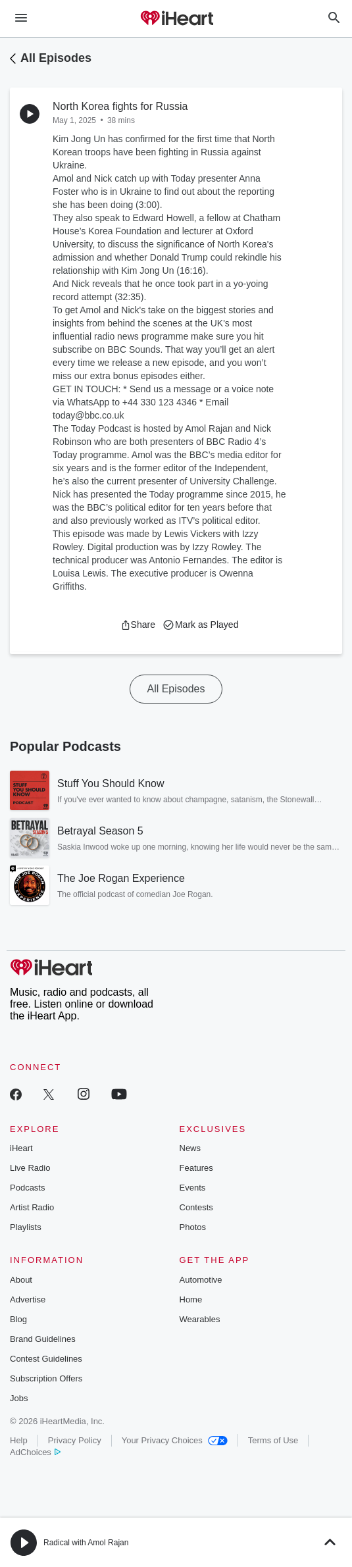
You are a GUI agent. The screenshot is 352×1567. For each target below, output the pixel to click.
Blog (18, 1319)
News (190, 1148)
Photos (193, 1227)
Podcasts (27, 1188)
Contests (196, 1207)
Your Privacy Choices (175, 1440)
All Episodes (55, 57)
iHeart (21, 1148)
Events (193, 1188)
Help (19, 1440)
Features (196, 1168)
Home (191, 1299)
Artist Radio (32, 1207)
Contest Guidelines (46, 1359)
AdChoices (35, 1452)
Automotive (201, 1280)
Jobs (19, 1398)
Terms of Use (273, 1440)
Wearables (200, 1319)
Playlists (25, 1227)
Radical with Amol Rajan (85, 1542)
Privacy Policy (74, 1440)
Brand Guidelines (43, 1339)
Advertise (27, 1299)
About (21, 1280)
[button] (138, 624)
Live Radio (30, 1168)
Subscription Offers (46, 1378)
